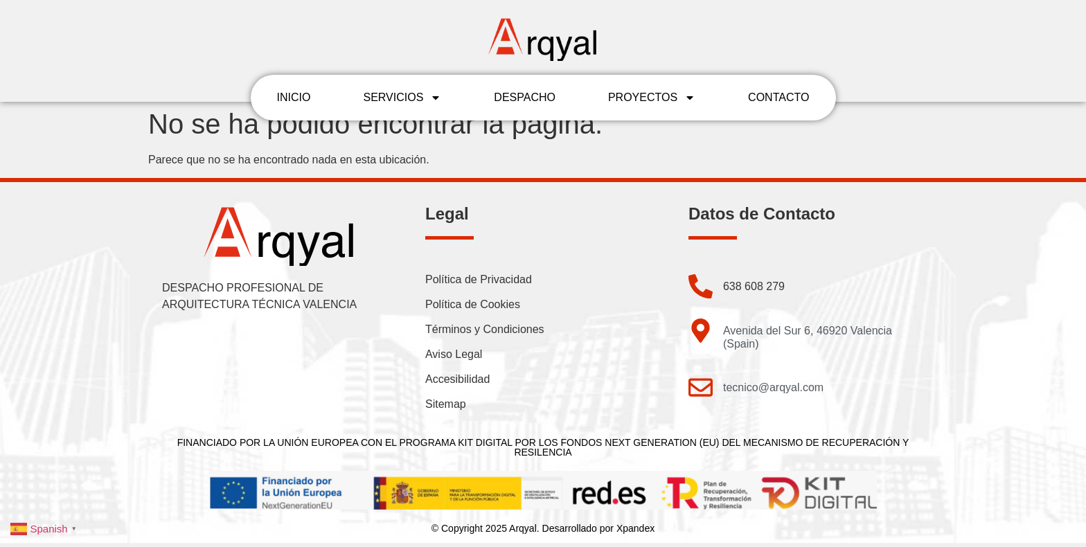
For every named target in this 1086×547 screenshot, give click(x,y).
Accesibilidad (457, 379)
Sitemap (445, 404)
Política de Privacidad (478, 279)
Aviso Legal (453, 354)
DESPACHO (524, 97)
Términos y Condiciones (484, 329)
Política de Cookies (472, 304)
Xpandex (635, 528)
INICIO (294, 97)
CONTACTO (778, 97)
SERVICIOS (402, 97)
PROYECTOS (651, 97)
